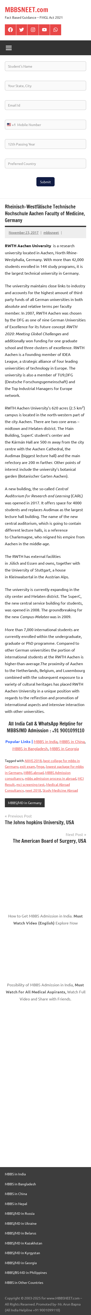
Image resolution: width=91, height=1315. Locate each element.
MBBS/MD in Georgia (21, 1263)
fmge (40, 766)
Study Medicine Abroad (60, 790)
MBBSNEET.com (26, 9)
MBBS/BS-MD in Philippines (26, 1272)
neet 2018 (33, 790)
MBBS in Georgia (64, 748)
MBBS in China (72, 741)
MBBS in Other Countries (24, 1282)
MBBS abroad (34, 772)
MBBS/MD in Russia (19, 1213)
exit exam (27, 766)
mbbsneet (51, 232)
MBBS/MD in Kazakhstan (23, 1243)
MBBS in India (46, 741)
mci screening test (30, 784)
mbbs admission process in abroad (50, 778)
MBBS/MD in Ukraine (21, 1223)
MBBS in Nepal (16, 1203)
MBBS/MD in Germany (24, 802)
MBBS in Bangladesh (30, 748)
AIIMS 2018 (33, 760)
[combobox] (10, 124)
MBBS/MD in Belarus (20, 1233)
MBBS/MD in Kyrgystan (22, 1253)
